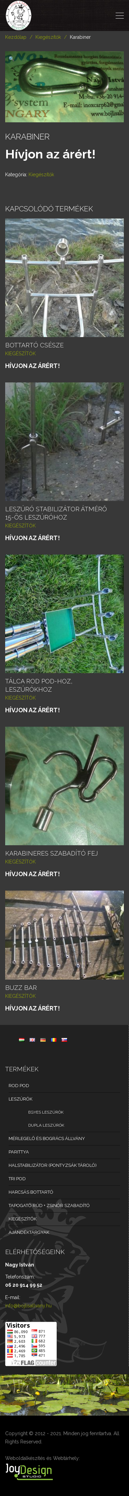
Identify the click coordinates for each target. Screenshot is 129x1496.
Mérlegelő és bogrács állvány (47, 1138)
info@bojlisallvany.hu (28, 1305)
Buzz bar (21, 987)
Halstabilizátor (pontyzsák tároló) (53, 1165)
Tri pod (17, 1178)
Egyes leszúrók (46, 1112)
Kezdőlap (15, 37)
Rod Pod (19, 1085)
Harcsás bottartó (31, 1192)
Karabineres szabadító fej (51, 853)
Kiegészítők (48, 37)
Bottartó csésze (34, 345)
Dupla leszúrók (46, 1125)
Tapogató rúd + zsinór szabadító (49, 1205)
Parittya (19, 1151)
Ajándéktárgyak (29, 1232)
